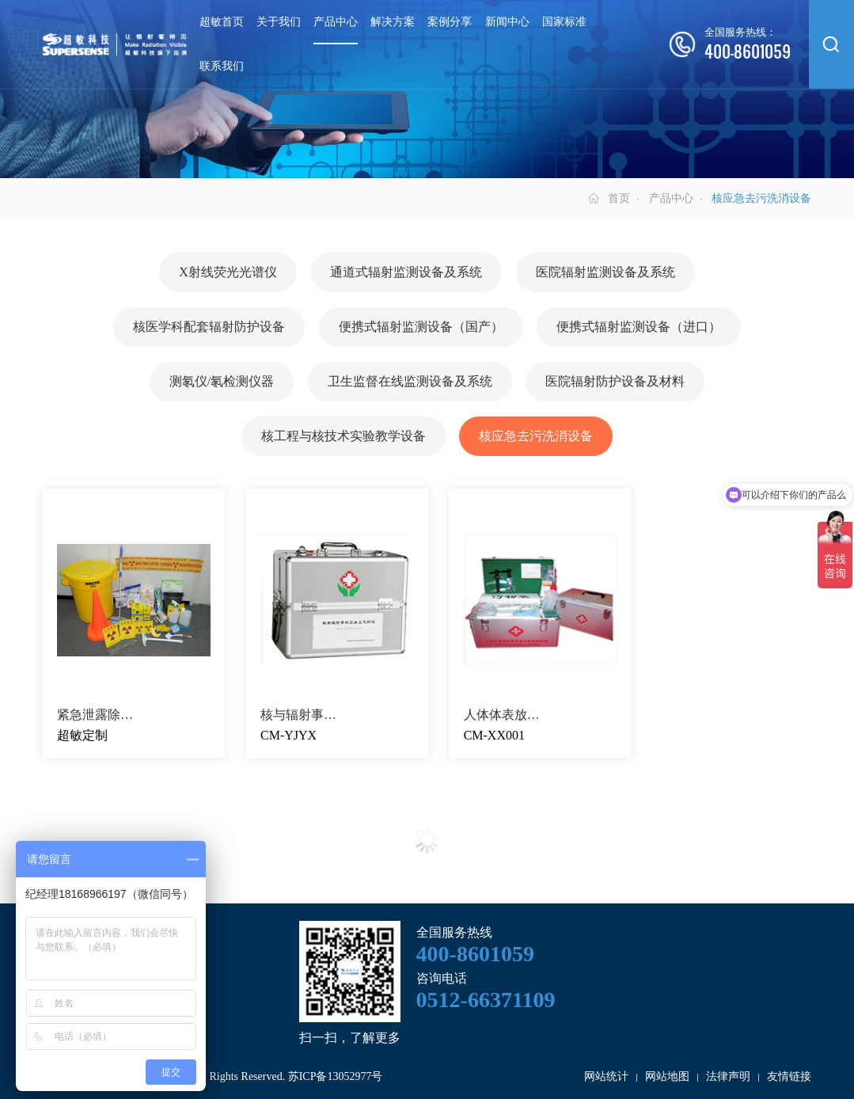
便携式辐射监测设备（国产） (421, 326)
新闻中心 (507, 22)
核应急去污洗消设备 (536, 436)
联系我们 (221, 66)
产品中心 (335, 22)
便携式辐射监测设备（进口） (638, 326)
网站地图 (667, 1076)
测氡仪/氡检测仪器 (221, 381)
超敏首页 (221, 22)
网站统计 (606, 1076)
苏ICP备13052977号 (335, 1076)
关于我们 (278, 22)
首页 (619, 198)
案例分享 (449, 22)
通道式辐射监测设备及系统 (406, 272)
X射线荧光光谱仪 (228, 272)
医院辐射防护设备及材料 (615, 381)
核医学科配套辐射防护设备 (209, 326)
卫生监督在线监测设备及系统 (410, 381)
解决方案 (392, 22)
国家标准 (564, 22)
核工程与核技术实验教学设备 (343, 436)
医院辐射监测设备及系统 (605, 272)
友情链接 (789, 1076)
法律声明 (728, 1076)
